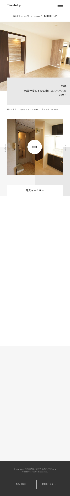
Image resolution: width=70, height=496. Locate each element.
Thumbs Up (14, 5)
